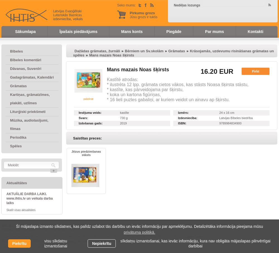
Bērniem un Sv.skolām (144, 51)
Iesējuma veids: (90, 112)
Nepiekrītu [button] (101, 243)
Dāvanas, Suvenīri (25, 69)
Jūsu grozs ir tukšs (143, 15)
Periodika (18, 137)
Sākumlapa (25, 31)
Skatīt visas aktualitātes (21, 210)
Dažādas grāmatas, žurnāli (97, 51)
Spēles (16, 146)
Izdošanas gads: (91, 123)
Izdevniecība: (187, 118)
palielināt (88, 99)
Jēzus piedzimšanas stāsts (86, 153)
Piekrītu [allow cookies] (19, 243)
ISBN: (182, 123)
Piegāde (173, 31)
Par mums (214, 31)
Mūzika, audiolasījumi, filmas (29, 124)
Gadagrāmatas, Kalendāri (32, 77)
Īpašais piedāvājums (78, 31)
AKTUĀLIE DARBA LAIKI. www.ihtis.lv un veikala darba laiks (29, 198)
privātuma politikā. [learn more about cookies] (139, 232)
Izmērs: (183, 112)
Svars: (83, 118)
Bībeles (16, 51)
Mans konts (132, 31)
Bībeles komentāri (25, 60)
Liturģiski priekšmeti (27, 112)
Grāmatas (18, 86)
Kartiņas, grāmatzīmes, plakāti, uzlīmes (30, 99)
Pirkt (255, 71)
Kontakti (255, 31)
